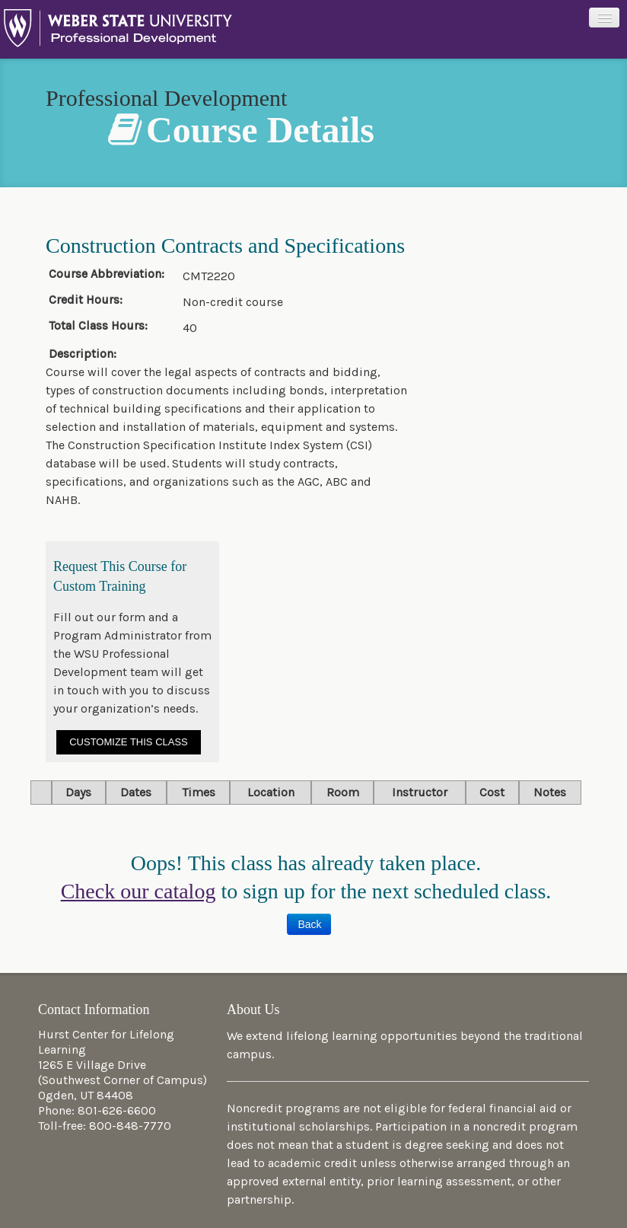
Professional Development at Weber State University (118, 32)
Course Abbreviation (104, 274)
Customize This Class (128, 742)
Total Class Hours (97, 326)
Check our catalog (138, 891)
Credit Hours (84, 300)
